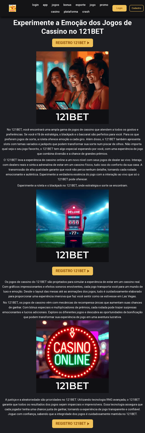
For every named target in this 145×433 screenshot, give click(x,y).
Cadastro (136, 8)
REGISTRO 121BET (72, 43)
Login (119, 8)
